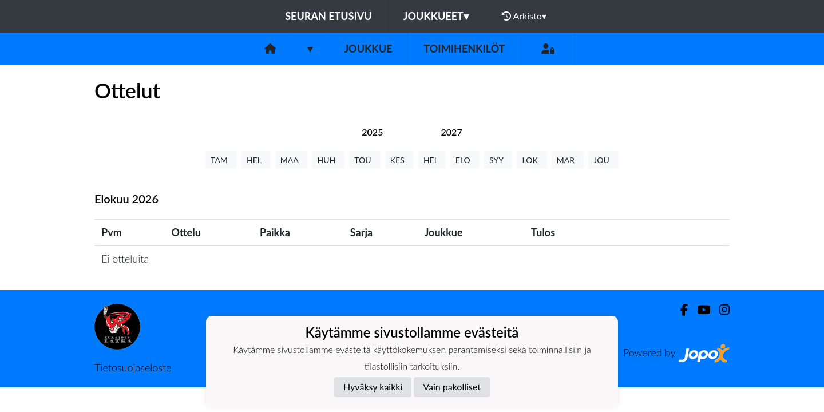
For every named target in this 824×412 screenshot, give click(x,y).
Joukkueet (436, 16)
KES (399, 160)
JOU (603, 160)
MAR (568, 160)
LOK (531, 160)
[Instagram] (720, 310)
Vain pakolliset (452, 386)
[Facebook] (679, 310)
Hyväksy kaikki (372, 386)
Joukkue (368, 48)
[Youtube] (699, 310)
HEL (256, 160)
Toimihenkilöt (464, 48)
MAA (291, 160)
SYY (498, 160)
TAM (221, 160)
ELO (464, 160)
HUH (328, 160)
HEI (432, 160)
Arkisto (524, 16)
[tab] (372, 132)
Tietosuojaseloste (132, 367)
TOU (364, 160)
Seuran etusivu (328, 16)
